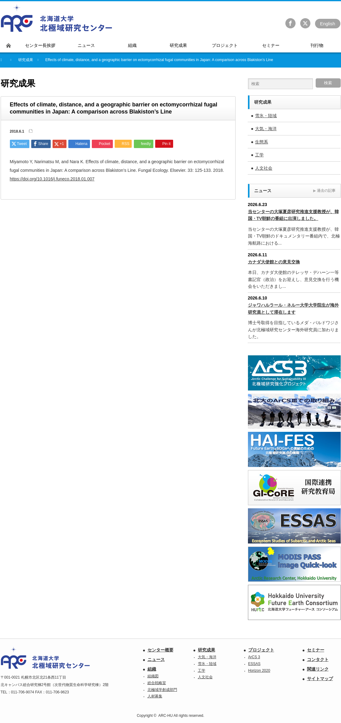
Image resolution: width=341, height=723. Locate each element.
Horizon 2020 (259, 670)
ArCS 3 (254, 657)
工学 (259, 154)
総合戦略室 (156, 683)
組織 (151, 669)
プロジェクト (261, 649)
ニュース (156, 659)
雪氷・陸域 (266, 115)
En (327, 23)
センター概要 (160, 649)
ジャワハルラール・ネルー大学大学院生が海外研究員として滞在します (293, 308)
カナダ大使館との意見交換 (274, 261)
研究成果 (206, 649)
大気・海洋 (266, 128)
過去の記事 (324, 190)
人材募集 (154, 696)
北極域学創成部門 (162, 690)
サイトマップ (320, 678)
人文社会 (263, 168)
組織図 (153, 676)
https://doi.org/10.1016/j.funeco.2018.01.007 (52, 178)
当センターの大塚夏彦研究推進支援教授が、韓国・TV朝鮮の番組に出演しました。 (293, 215)
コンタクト (318, 659)
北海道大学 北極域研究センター (57, 18)
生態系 (261, 141)
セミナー (315, 649)
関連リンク (318, 669)
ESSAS (254, 664)
